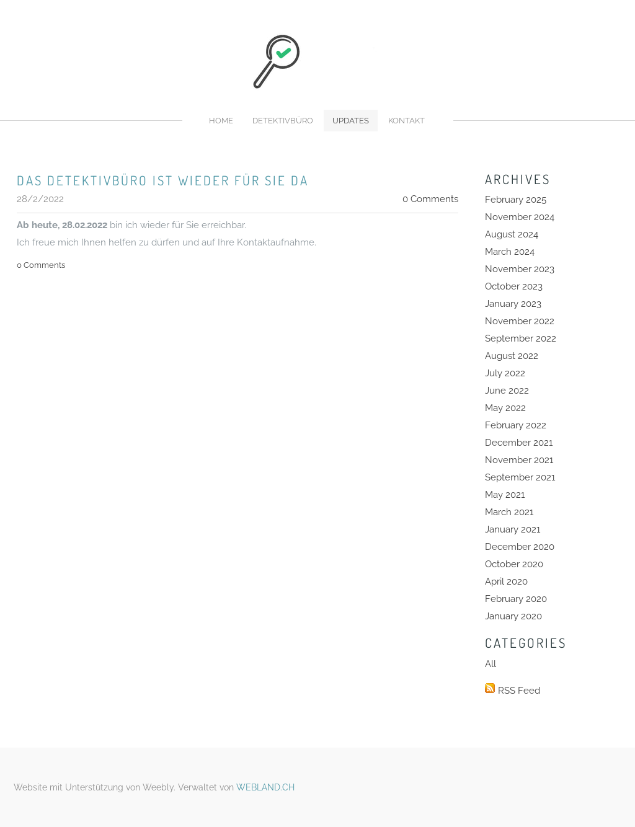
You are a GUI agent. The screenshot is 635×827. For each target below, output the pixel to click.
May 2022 (505, 408)
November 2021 (519, 460)
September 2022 (520, 338)
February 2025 (515, 199)
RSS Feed (519, 690)
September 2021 (520, 477)
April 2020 (506, 581)
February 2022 (515, 425)
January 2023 (513, 303)
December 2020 (519, 546)
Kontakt (406, 120)
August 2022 (511, 355)
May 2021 (505, 494)
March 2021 (509, 512)
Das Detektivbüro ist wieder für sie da (163, 180)
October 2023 (514, 286)
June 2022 (507, 390)
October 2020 (514, 564)
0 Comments (430, 199)
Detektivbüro (282, 120)
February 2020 (516, 598)
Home (221, 120)
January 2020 (513, 616)
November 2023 (519, 269)
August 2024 (511, 234)
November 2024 (519, 217)
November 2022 (519, 321)
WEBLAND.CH (265, 787)
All (490, 664)
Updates (350, 120)
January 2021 (512, 529)
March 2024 (510, 251)
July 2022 (505, 373)
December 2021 (519, 442)
